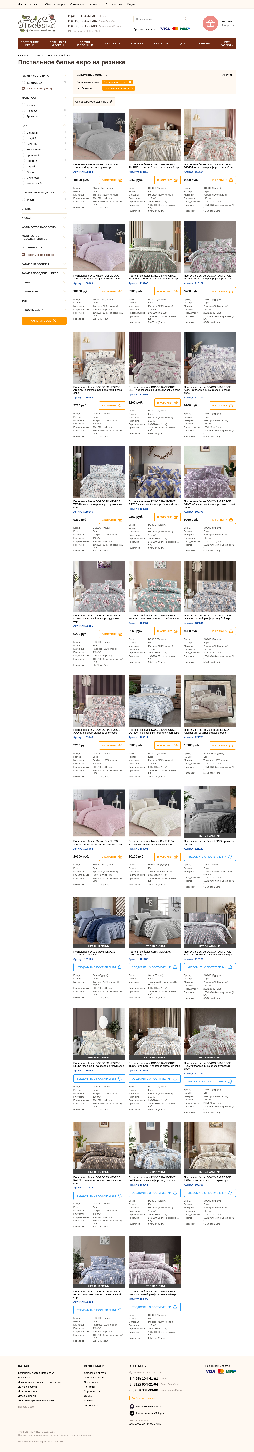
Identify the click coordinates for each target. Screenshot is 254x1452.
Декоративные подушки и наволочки (39, 1382)
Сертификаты (114, 4)
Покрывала (24, 1377)
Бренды (88, 1400)
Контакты (95, 4)
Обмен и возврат (55, 4)
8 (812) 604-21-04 (82, 21)
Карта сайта (91, 1405)
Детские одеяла (27, 1391)
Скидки (131, 4)
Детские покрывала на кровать (36, 1400)
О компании (77, 4)
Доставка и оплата (29, 4)
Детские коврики (28, 1386)
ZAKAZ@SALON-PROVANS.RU (145, 1424)
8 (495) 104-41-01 (82, 16)
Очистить (226, 74)
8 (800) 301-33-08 (82, 26)
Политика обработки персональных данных (40, 1441)
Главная (23, 55)
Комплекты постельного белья (52, 55)
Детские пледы (27, 1395)
